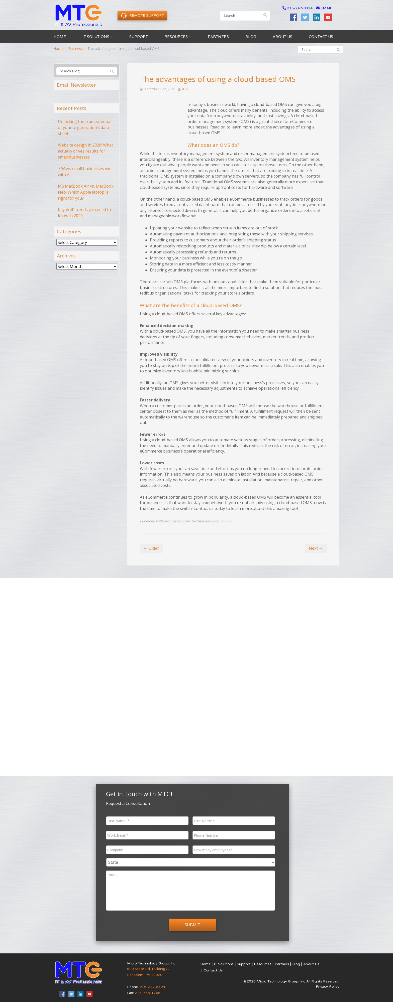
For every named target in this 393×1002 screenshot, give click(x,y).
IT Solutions (97, 37)
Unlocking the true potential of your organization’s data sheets (84, 127)
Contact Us (321, 37)
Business (75, 48)
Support (138, 37)
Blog (250, 37)
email (324, 8)
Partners (218, 37)
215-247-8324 (300, 8)
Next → (316, 548)
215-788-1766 (147, 993)
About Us (282, 37)
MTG (184, 89)
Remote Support (142, 16)
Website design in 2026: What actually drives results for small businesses (85, 151)
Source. (226, 521)
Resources (177, 37)
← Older (151, 548)
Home (60, 37)
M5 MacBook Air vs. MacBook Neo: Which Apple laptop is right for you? (86, 192)
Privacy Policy (327, 986)
